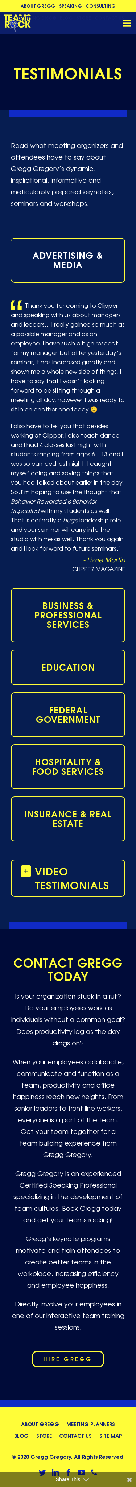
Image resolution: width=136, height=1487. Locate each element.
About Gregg (40, 1424)
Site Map (110, 1435)
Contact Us (75, 1435)
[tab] (68, 260)
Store (44, 1435)
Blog (21, 1435)
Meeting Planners (90, 1424)
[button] (68, 877)
